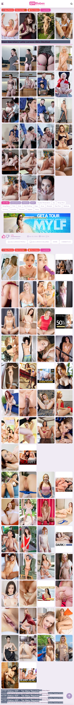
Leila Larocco (15, 203)
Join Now (5, 203)
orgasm (30, 209)
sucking (5, 209)
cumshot (13, 209)
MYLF (33, 203)
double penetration (44, 203)
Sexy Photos (8, 10)
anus (42, 206)
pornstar (22, 209)
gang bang (6, 206)
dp (54, 203)
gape (36, 206)
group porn (61, 203)
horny (37, 209)
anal (19, 206)
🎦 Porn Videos (34, 10)
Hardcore (25, 203)
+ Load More (45, 10)
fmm (13, 206)
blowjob (49, 206)
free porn (58, 206)
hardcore (66, 206)
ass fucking (28, 206)
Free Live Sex (21, 10)
